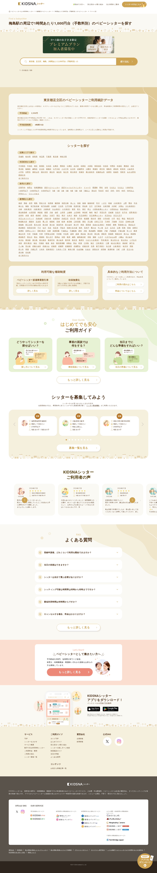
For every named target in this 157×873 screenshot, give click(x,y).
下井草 (107, 222)
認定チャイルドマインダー (71, 188)
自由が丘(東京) (98, 225)
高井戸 (86, 228)
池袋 (79, 203)
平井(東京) (105, 240)
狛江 (118, 219)
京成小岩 (47, 219)
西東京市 (22, 175)
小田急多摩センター (100, 209)
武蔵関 (60, 246)
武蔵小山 (46, 246)
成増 (72, 234)
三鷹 (107, 243)
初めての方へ (78, 4)
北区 (132, 166)
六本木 (41, 249)
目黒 (92, 246)
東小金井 (59, 240)
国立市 (52, 172)
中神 (41, 234)
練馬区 (35, 169)
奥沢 (84, 209)
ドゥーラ (87, 188)
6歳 (80, 191)
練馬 (73, 237)
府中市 (102, 169)
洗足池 (55, 228)
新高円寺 (59, 225)
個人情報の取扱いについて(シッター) (36, 850)
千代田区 (22, 166)
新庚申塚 (111, 249)
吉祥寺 (21, 216)
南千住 (132, 243)
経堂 (32, 216)
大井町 (114, 206)
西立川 (29, 237)
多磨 (49, 231)
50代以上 (130, 191)
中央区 (29, 166)
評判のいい (23, 194)
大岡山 (121, 206)
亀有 (91, 212)
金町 (56, 212)
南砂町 (125, 243)
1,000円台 (129, 188)
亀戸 (96, 212)
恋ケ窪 (72, 219)
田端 (129, 228)
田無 (123, 228)
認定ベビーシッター (52, 188)
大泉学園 (106, 206)
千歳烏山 (64, 231)
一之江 (104, 203)
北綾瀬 (110, 212)
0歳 (53, 191)
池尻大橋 (65, 203)
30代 (118, 191)
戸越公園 (121, 231)
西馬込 (57, 237)
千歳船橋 (73, 231)
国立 (58, 216)
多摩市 (109, 172)
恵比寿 (84, 206)
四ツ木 (21, 249)
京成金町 (39, 219)
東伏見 (74, 240)
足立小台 (130, 249)
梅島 (27, 206)
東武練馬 (92, 231)
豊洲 (135, 231)
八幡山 (121, 237)
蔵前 (75, 216)
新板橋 (21, 225)
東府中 (81, 240)
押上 (89, 209)
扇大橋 (21, 252)
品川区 (76, 166)
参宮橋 (69, 222)
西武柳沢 (22, 228)
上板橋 (69, 212)
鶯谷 (130, 203)
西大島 (97, 234)
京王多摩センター (96, 216)
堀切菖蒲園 (60, 243)
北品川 (117, 212)
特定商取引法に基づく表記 (17, 852)
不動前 (41, 243)
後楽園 (86, 219)
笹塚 (58, 222)
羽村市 (122, 172)
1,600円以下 (23, 191)
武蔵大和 (85, 246)
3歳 (67, 191)
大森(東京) (38, 209)
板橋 (84, 203)
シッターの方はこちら (136, 4)
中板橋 (35, 234)
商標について (32, 852)
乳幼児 (101, 191)
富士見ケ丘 (115, 240)
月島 (85, 231)
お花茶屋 (32, 212)
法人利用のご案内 (112, 4)
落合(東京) (124, 209)
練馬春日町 (81, 237)
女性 (106, 188)
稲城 (110, 203)
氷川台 (21, 240)
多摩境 (21, 231)
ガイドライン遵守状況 (98, 850)
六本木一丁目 (61, 249)
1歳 (58, 191)
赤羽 (30, 203)
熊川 (63, 216)
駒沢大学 (130, 219)
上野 (125, 203)
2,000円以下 (34, 191)
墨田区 (62, 166)
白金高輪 (80, 249)
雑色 (80, 228)
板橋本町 (91, 203)
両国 (27, 249)
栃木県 (28, 157)
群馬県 (35, 157)
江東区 (69, 166)
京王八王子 (117, 216)
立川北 (112, 228)
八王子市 (65, 169)
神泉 (82, 225)
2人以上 (113, 188)
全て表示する (24, 178)
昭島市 (109, 169)
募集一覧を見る (83, 447)
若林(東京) (50, 249)
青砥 (25, 203)
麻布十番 (71, 249)
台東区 (55, 166)
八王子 (100, 237)
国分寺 (93, 219)
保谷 (52, 243)
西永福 (83, 234)
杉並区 (119, 166)
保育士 (29, 188)
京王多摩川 (83, 216)
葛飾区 (48, 169)
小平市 (21, 172)
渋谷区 (105, 166)
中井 (29, 234)
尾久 (78, 209)
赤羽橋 (103, 249)
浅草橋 (50, 203)
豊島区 (126, 166)
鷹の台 (93, 228)
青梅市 (95, 169)
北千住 (124, 212)
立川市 (72, 169)
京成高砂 (56, 219)
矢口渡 (108, 246)
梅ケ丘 (21, 206)
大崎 (20, 209)
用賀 (131, 246)
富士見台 (124, 240)
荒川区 (21, 169)
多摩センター (30, 231)
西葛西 (110, 234)
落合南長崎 (23, 212)
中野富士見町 (49, 234)
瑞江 (92, 243)
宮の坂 (28, 246)
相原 (20, 203)
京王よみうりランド (26, 219)
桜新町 (52, 222)
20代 (112, 191)
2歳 (62, 191)
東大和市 (73, 172)
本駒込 (69, 243)
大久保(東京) (130, 206)
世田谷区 (97, 166)
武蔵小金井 (36, 246)
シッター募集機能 (92, 405)
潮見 (84, 222)
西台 (35, 237)
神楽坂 (40, 212)
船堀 (47, 243)
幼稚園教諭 (38, 188)
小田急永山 (114, 209)
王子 (91, 206)
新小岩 (52, 225)
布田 (20, 243)
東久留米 (42, 240)
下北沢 (121, 222)
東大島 (35, 240)
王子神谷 (97, 206)
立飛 (118, 228)
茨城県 (21, 157)
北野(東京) (133, 212)
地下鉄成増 (45, 206)
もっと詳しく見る (82, 627)
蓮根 (94, 237)
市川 (98, 203)
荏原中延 (77, 206)
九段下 (52, 216)
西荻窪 (104, 234)
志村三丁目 (98, 222)
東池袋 (28, 240)
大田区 (90, 166)
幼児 (107, 191)
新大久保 (37, 225)
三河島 (86, 243)
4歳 (71, 191)
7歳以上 (87, 191)
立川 (106, 228)
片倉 (51, 212)
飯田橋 (57, 203)
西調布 (41, 237)
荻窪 (73, 209)
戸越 (106, 231)
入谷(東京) (117, 203)
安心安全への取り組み (95, 4)
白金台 (87, 249)
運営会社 (11, 850)
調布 (80, 231)
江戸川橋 (68, 206)
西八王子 (49, 237)
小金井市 (130, 169)
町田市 (122, 169)
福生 (35, 243)
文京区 (48, 166)
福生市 (59, 172)
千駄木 (62, 228)
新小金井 (68, 225)
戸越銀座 (112, 231)
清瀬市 (81, 172)
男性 (101, 188)
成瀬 (77, 234)
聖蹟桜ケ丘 (122, 225)
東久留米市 (90, 172)
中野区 (112, 166)
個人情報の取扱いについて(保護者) (61, 850)
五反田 (38, 222)
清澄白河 (95, 249)
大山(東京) (56, 209)
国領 (99, 219)
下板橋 (114, 222)
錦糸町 (38, 216)
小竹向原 (106, 219)
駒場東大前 (23, 222)
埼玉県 (41, 157)
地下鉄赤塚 (35, 206)
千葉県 (48, 157)
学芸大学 (103, 212)
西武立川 (131, 225)
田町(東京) (42, 231)
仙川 (44, 228)
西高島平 (22, 237)
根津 (68, 237)
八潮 (123, 249)
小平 (113, 219)
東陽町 (99, 231)
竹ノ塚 (100, 228)
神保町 (108, 225)
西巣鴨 (133, 234)
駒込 (123, 219)
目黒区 (83, 166)
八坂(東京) (117, 246)
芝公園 (90, 222)
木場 (27, 216)
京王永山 (108, 216)
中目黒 (65, 234)
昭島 (36, 203)
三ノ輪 (21, 246)
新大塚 (45, 225)
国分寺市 (44, 172)
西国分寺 (118, 234)
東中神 (67, 240)
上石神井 (77, 212)
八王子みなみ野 (111, 237)
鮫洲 (63, 222)
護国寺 (31, 222)
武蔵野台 (77, 246)
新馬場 (88, 225)
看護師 (95, 188)
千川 (39, 228)
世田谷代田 (31, 228)
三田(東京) (100, 243)
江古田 (60, 206)
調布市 (116, 169)
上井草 (62, 212)
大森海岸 (47, 209)
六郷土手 (34, 249)
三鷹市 (88, 169)
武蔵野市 (80, 169)
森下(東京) (100, 246)
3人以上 (121, 188)
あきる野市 (131, 172)
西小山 (126, 234)
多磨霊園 (56, 231)
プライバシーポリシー (81, 850)
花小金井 (128, 237)
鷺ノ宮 (45, 222)
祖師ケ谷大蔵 (72, 228)
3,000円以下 (46, 191)
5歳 (76, 191)
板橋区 (28, 169)
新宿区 (41, 166)
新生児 (94, 191)
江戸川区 (56, 169)
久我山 (45, 216)
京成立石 (65, 219)
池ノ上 (72, 203)
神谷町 (84, 212)
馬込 (75, 243)
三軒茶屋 (77, 222)
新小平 (76, 225)
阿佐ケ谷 (42, 203)
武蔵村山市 (100, 172)
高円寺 (79, 219)
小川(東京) (66, 209)
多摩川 (135, 228)
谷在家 (28, 252)
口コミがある (34, 194)
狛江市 (65, 172)
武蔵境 (53, 246)
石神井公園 (129, 222)
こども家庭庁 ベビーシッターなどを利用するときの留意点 (125, 850)
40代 (123, 191)
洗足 (49, 228)
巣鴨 (114, 225)
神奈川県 (63, 157)
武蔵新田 (68, 246)
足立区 (41, 169)
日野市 (28, 172)
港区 (35, 166)
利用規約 (19, 850)
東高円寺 (51, 240)
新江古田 (28, 225)
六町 (118, 249)
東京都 (55, 157)
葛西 (46, 212)
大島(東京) (28, 209)
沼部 (63, 237)
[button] (66, 439)
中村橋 (59, 234)
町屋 (80, 243)
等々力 (129, 231)
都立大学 (22, 234)
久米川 (69, 216)
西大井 (90, 234)
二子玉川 (133, 240)
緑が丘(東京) (116, 243)
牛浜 (135, 203)
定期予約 (22, 188)
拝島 (89, 237)
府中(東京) (28, 243)
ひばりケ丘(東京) (92, 240)
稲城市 (115, 172)
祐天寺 (125, 246)
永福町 (53, 206)
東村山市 (35, 172)
